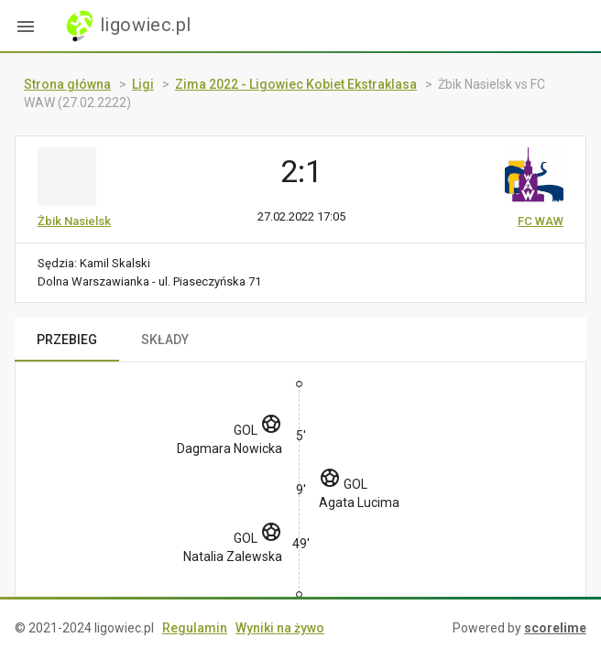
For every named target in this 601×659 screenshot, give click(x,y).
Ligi (143, 84)
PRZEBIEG (67, 340)
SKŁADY (165, 340)
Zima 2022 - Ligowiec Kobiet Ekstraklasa (296, 84)
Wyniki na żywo (279, 628)
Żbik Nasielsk (74, 221)
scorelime (555, 628)
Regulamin (194, 628)
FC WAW (540, 221)
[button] (26, 26)
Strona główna (67, 84)
